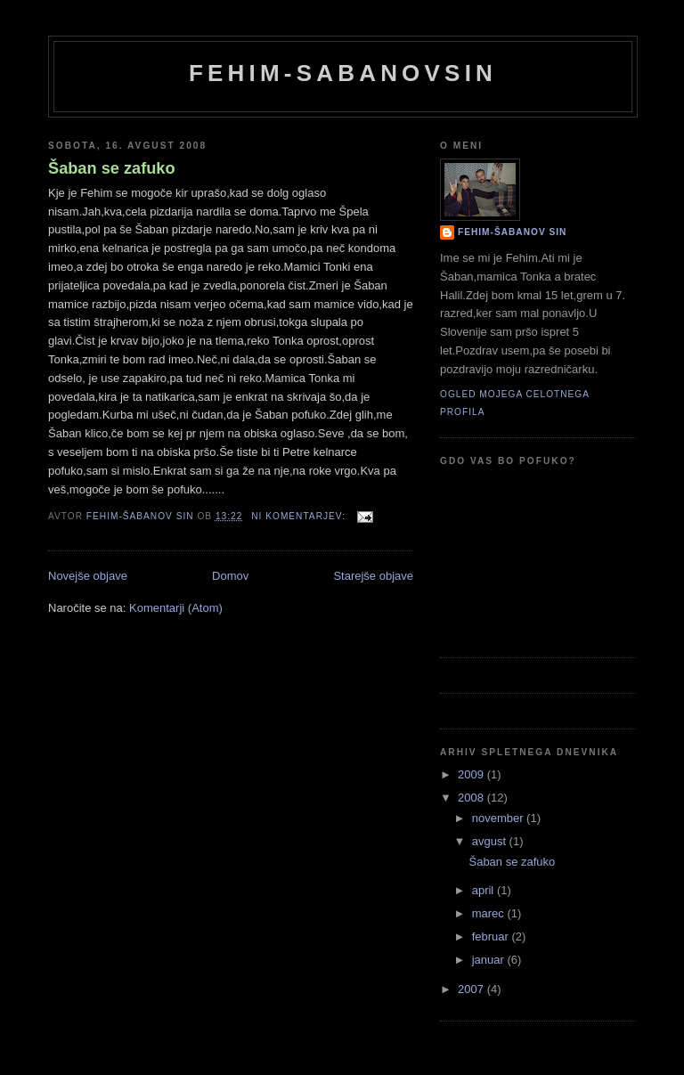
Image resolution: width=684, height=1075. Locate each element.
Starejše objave (373, 575)
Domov (230, 575)
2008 (472, 797)
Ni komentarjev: (300, 516)
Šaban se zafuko (111, 168)
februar (492, 936)
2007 (472, 989)
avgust (490, 841)
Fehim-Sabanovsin (343, 73)
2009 (472, 774)
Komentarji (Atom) (176, 608)
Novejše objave (87, 575)
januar (490, 959)
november (499, 818)
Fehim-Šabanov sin (512, 232)
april (484, 890)
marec (490, 913)
